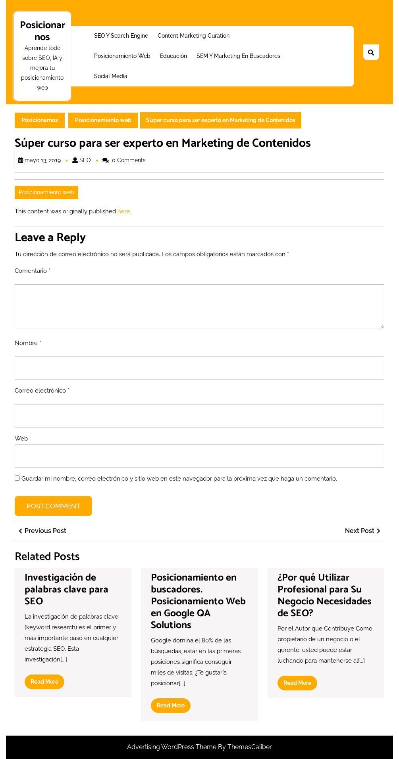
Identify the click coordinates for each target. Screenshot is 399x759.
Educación (173, 56)
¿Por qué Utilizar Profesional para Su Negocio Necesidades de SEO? (325, 595)
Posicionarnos (42, 31)
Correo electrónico (42, 390)
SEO (85, 160)
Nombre (28, 343)
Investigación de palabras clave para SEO (66, 589)
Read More (47, 683)
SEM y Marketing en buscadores (238, 56)
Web (21, 438)
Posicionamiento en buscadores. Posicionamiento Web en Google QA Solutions (198, 601)
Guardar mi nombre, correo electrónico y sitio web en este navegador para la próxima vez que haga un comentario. (179, 478)
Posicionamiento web (122, 56)
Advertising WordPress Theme (172, 747)
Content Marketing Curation (193, 36)
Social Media (110, 76)
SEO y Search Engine (121, 36)
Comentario (32, 270)
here (124, 211)
